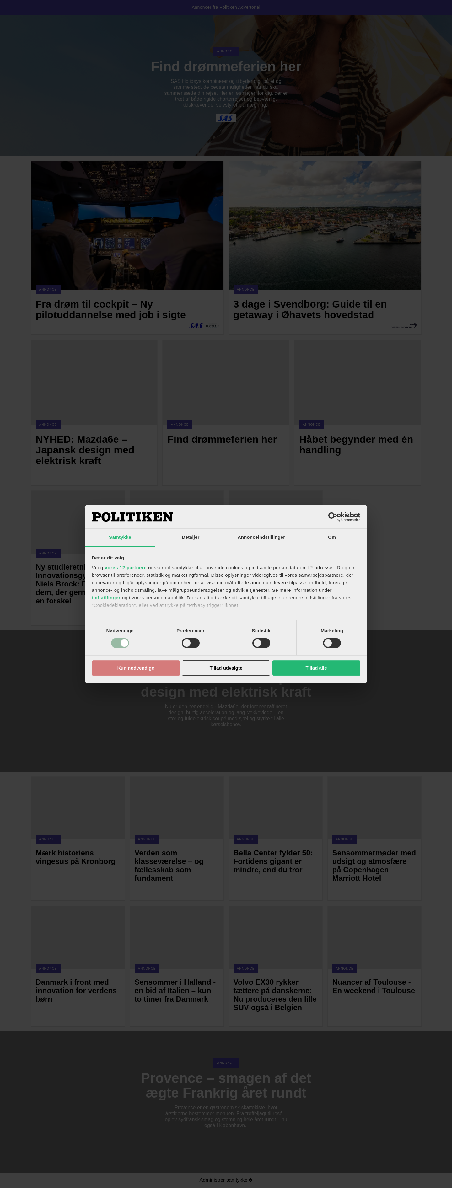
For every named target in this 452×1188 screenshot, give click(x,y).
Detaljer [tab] (191, 537)
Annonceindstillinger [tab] (261, 537)
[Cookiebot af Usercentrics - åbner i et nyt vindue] (332, 517)
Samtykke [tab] (120, 537)
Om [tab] (332, 537)
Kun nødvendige (135, 668)
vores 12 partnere (126, 567)
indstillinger (106, 597)
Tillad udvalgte (226, 668)
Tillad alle (316, 668)
